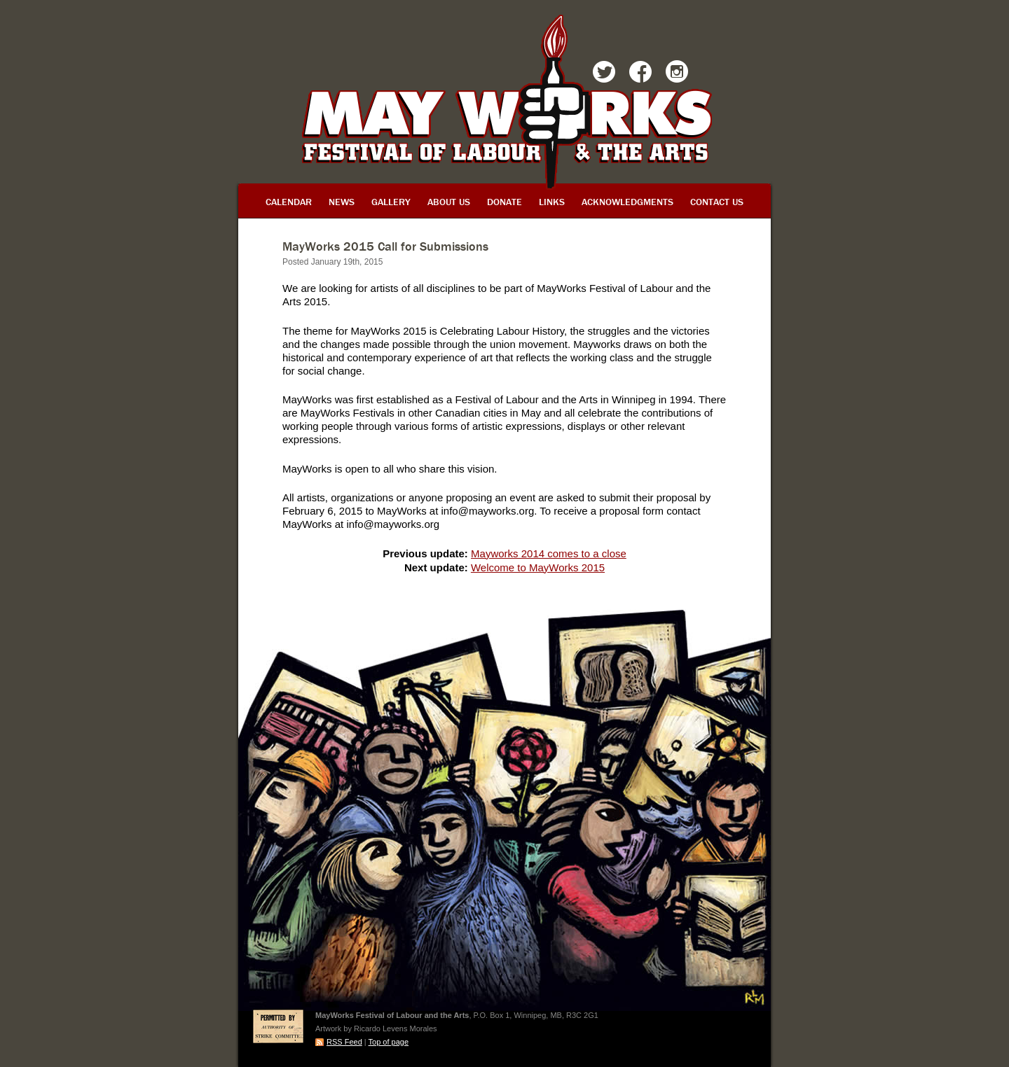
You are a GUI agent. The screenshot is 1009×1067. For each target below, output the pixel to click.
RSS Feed (344, 1042)
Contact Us (716, 201)
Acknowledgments (627, 201)
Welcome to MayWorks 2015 (538, 567)
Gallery (391, 201)
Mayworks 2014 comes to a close (548, 553)
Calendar (289, 201)
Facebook (640, 74)
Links (552, 201)
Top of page (389, 1042)
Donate (504, 201)
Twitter (604, 74)
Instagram (677, 74)
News (342, 201)
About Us (448, 201)
